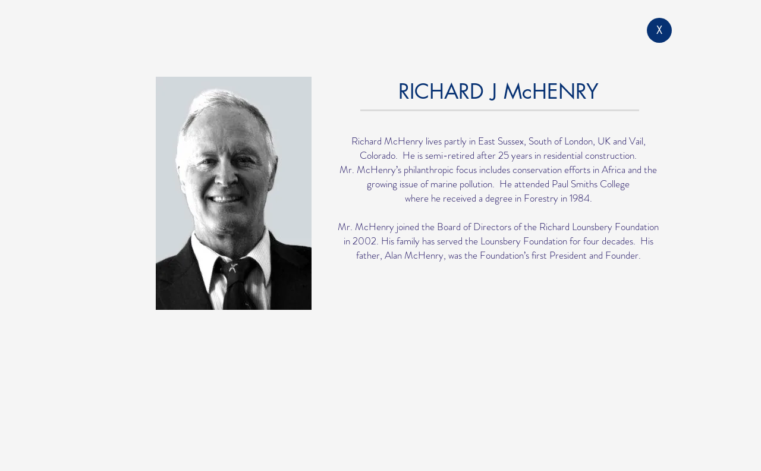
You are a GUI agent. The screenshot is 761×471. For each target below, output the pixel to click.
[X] (659, 30)
